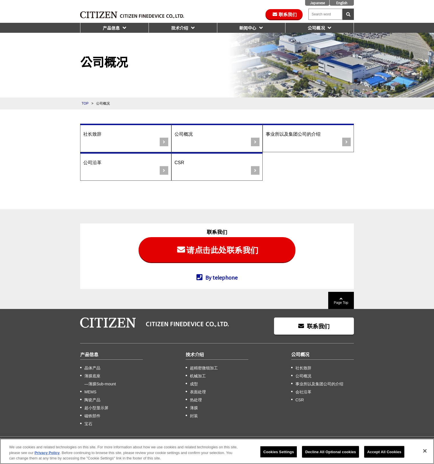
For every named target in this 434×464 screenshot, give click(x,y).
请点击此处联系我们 (222, 249)
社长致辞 (92, 134)
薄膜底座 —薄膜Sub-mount (100, 380)
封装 (194, 416)
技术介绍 (179, 28)
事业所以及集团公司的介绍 (293, 134)
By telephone (221, 277)
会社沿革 (303, 392)
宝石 (88, 424)
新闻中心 (247, 28)
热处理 (196, 400)
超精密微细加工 (204, 368)
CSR (179, 162)
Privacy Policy (47, 453)
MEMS (90, 392)
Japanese (317, 2)
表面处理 (198, 392)
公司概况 (316, 28)
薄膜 (194, 408)
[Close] (425, 451)
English (341, 2)
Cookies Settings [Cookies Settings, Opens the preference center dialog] (278, 452)
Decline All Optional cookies (330, 452)
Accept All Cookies (384, 452)
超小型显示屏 (96, 408)
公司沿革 (92, 162)
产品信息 (111, 28)
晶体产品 (92, 368)
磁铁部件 (92, 416)
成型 (194, 384)
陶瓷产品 (92, 400)
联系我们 (288, 14)
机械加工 (198, 376)
